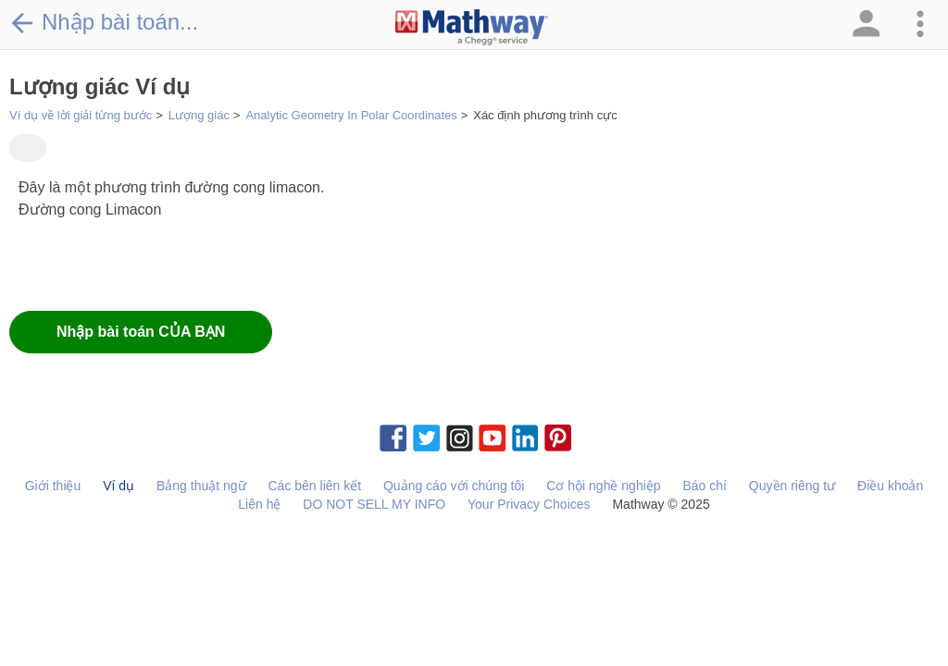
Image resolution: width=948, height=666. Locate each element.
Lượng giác (199, 115)
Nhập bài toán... (103, 22)
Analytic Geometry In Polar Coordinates (350, 115)
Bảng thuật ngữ (201, 485)
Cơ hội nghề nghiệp (603, 485)
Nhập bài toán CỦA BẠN (140, 331)
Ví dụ (118, 485)
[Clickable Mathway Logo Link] (471, 27)
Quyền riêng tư (792, 485)
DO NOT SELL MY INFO (374, 504)
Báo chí (704, 485)
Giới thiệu (53, 485)
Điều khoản (890, 485)
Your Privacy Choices (529, 504)
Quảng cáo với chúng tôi (453, 485)
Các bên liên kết (314, 485)
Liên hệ (259, 504)
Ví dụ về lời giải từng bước (80, 115)
